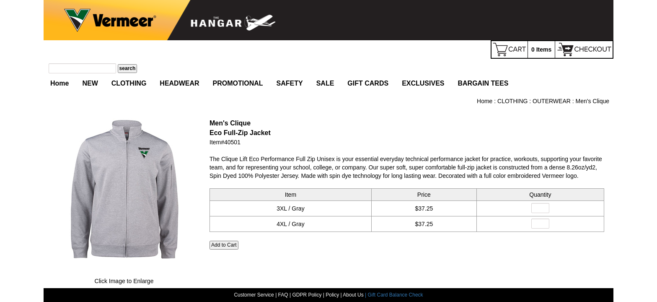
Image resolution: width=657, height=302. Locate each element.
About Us (354, 294)
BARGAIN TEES (483, 83)
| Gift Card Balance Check (394, 294)
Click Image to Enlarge (124, 281)
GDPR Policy (306, 294)
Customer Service (254, 294)
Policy (332, 294)
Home (59, 83)
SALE (325, 83)
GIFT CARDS (367, 83)
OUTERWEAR (552, 101)
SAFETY (290, 83)
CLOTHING (129, 83)
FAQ (283, 294)
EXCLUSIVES (423, 83)
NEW (90, 83)
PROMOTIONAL (238, 83)
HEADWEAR (179, 83)
